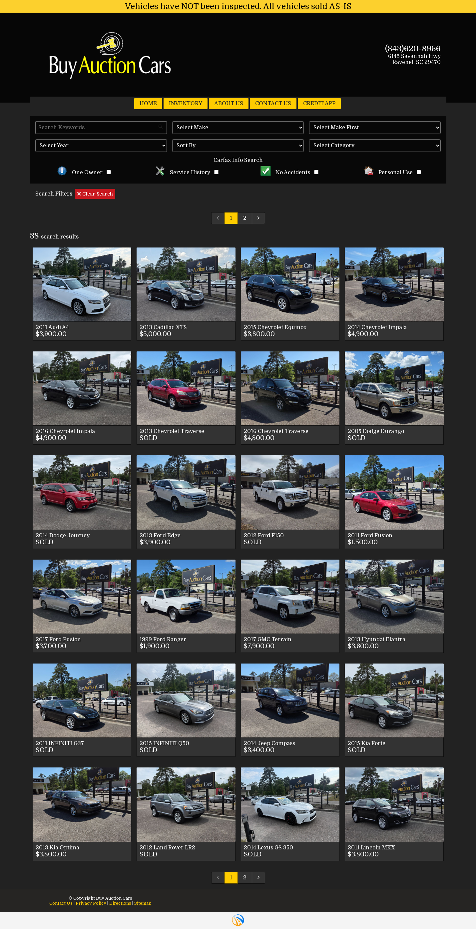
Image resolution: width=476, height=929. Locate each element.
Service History (187, 173)
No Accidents (289, 173)
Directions (120, 903)
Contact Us (61, 903)
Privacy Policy (91, 903)
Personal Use (392, 173)
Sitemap (143, 903)
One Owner (84, 173)
